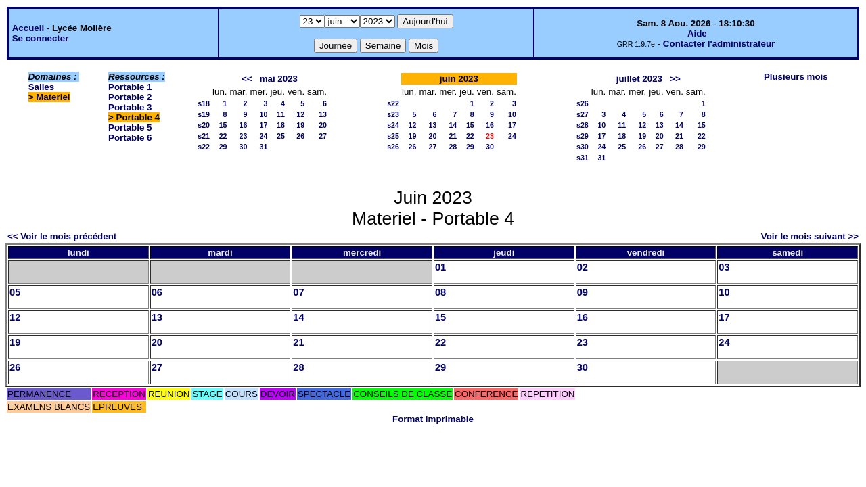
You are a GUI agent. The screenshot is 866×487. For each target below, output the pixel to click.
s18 (204, 103)
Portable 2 (130, 97)
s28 (582, 125)
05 (14, 292)
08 (440, 292)
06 (157, 292)
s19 (204, 114)
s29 (582, 136)
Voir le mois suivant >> (810, 236)
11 (281, 114)
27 (323, 136)
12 (300, 114)
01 (440, 267)
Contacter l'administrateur (719, 44)
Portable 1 (130, 87)
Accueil (28, 28)
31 (264, 147)
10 (264, 114)
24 (264, 136)
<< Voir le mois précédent (61, 236)
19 (300, 125)
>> (675, 79)
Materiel (53, 97)
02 (582, 267)
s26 (393, 147)
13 (323, 114)
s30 (582, 147)
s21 (204, 136)
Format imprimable (433, 419)
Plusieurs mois (796, 77)
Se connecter (40, 38)
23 (244, 136)
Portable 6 (130, 138)
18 (281, 125)
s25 (393, 136)
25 (281, 136)
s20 (204, 125)
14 (453, 125)
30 (244, 147)
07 (298, 292)
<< (247, 79)
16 (244, 125)
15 (223, 125)
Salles (41, 87)
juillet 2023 (639, 79)
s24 (393, 125)
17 (264, 125)
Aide (697, 33)
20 (323, 125)
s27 (582, 114)
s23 (393, 114)
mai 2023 (279, 79)
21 (453, 136)
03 (724, 267)
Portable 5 (130, 127)
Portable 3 (130, 107)
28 (453, 147)
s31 (582, 158)
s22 (204, 147)
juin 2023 (459, 79)
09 (582, 292)
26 (300, 136)
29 (223, 147)
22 (223, 136)
